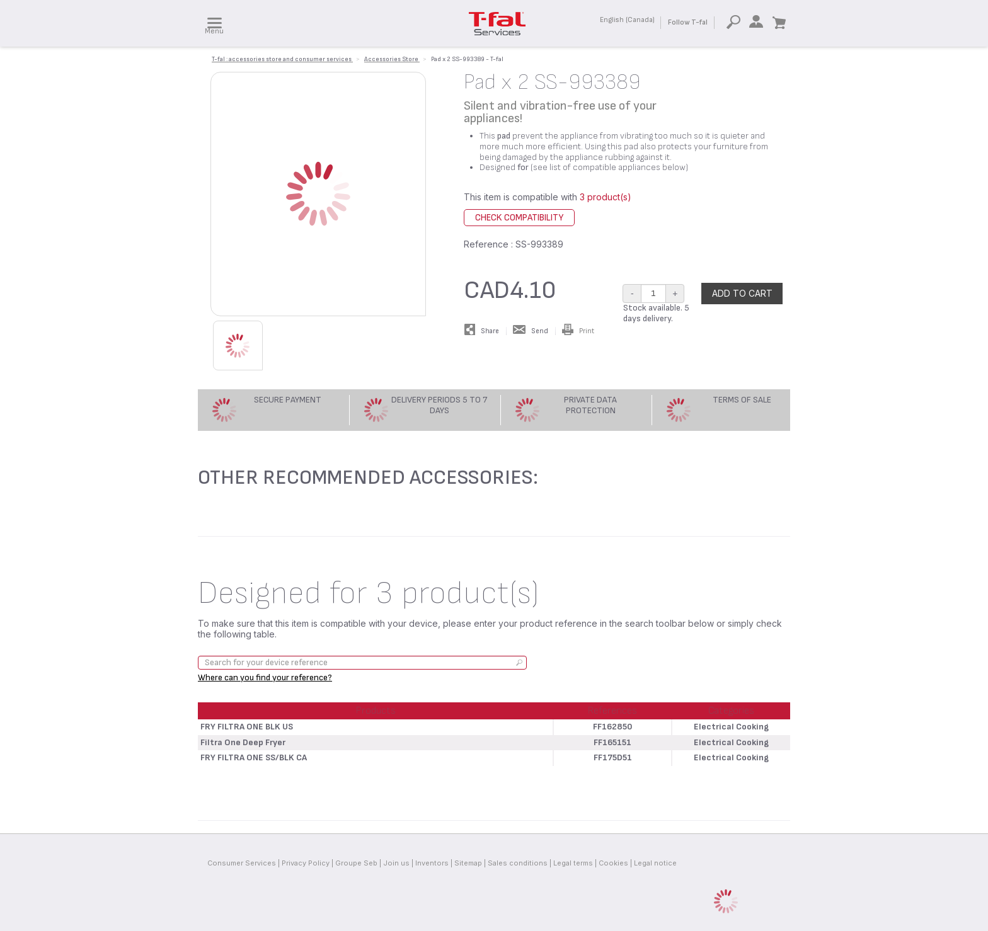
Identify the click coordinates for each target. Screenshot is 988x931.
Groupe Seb (356, 863)
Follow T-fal (688, 22)
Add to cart (742, 293)
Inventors (432, 863)
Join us (396, 863)
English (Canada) (627, 20)
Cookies (613, 863)
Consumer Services (241, 863)
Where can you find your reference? (265, 677)
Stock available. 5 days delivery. (656, 313)
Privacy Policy (306, 863)
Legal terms (573, 863)
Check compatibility (519, 217)
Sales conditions (518, 863)
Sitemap (468, 863)
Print (578, 331)
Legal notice (655, 863)
